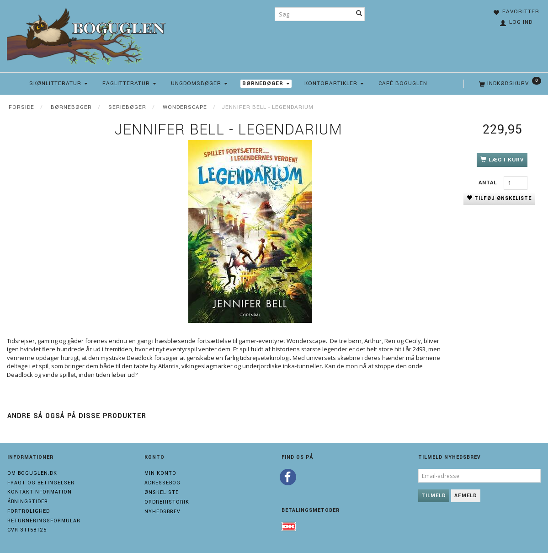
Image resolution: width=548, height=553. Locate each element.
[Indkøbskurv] (509, 84)
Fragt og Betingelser (40, 482)
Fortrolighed (28, 511)
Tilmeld (433, 495)
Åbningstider (27, 501)
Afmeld (465, 495)
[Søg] (359, 14)
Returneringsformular (43, 520)
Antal (489, 183)
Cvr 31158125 (27, 529)
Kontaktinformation (39, 492)
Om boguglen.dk (32, 473)
